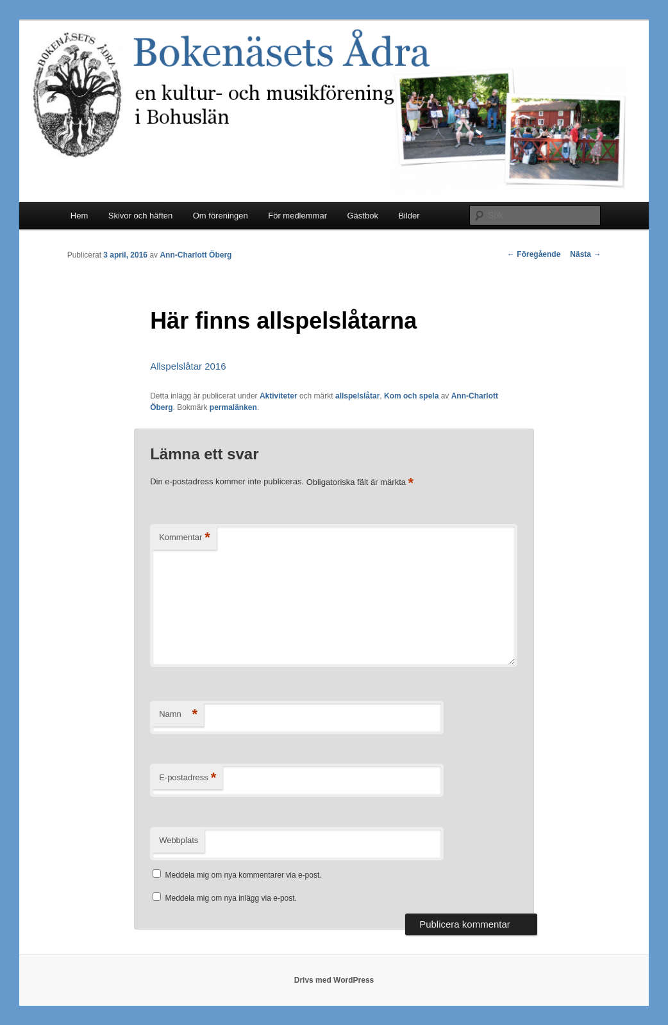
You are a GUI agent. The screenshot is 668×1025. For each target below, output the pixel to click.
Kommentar (184, 538)
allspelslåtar (357, 395)
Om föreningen (220, 215)
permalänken (233, 407)
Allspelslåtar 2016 (188, 366)
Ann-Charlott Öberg (195, 254)
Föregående (533, 254)
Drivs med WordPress (334, 980)
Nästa (585, 254)
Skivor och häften (140, 215)
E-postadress (187, 778)
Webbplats (178, 840)
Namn (178, 714)
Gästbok (362, 215)
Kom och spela (411, 395)
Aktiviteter (278, 395)
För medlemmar (297, 215)
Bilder (408, 215)
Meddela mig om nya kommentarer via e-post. (243, 875)
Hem (79, 215)
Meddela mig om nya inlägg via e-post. (230, 898)
